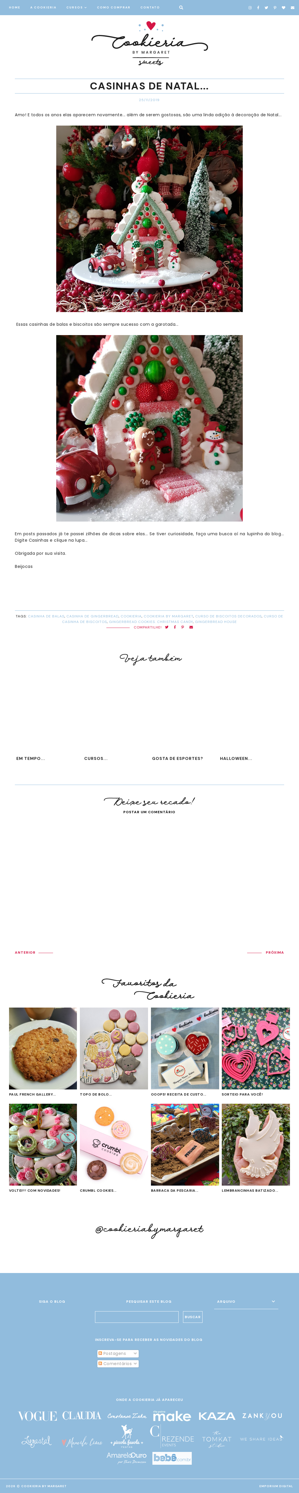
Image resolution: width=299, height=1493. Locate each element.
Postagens (112, 1353)
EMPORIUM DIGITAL (276, 1486)
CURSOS (74, 7)
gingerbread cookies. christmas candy (151, 621)
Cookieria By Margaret (44, 1486)
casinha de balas (46, 616)
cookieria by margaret (168, 616)
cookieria (131, 616)
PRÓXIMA (275, 952)
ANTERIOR (25, 952)
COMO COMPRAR (114, 7)
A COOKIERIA (43, 7)
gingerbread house (216, 621)
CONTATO (150, 7)
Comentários (115, 1364)
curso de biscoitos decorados (228, 616)
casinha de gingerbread (92, 616)
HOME (14, 7)
